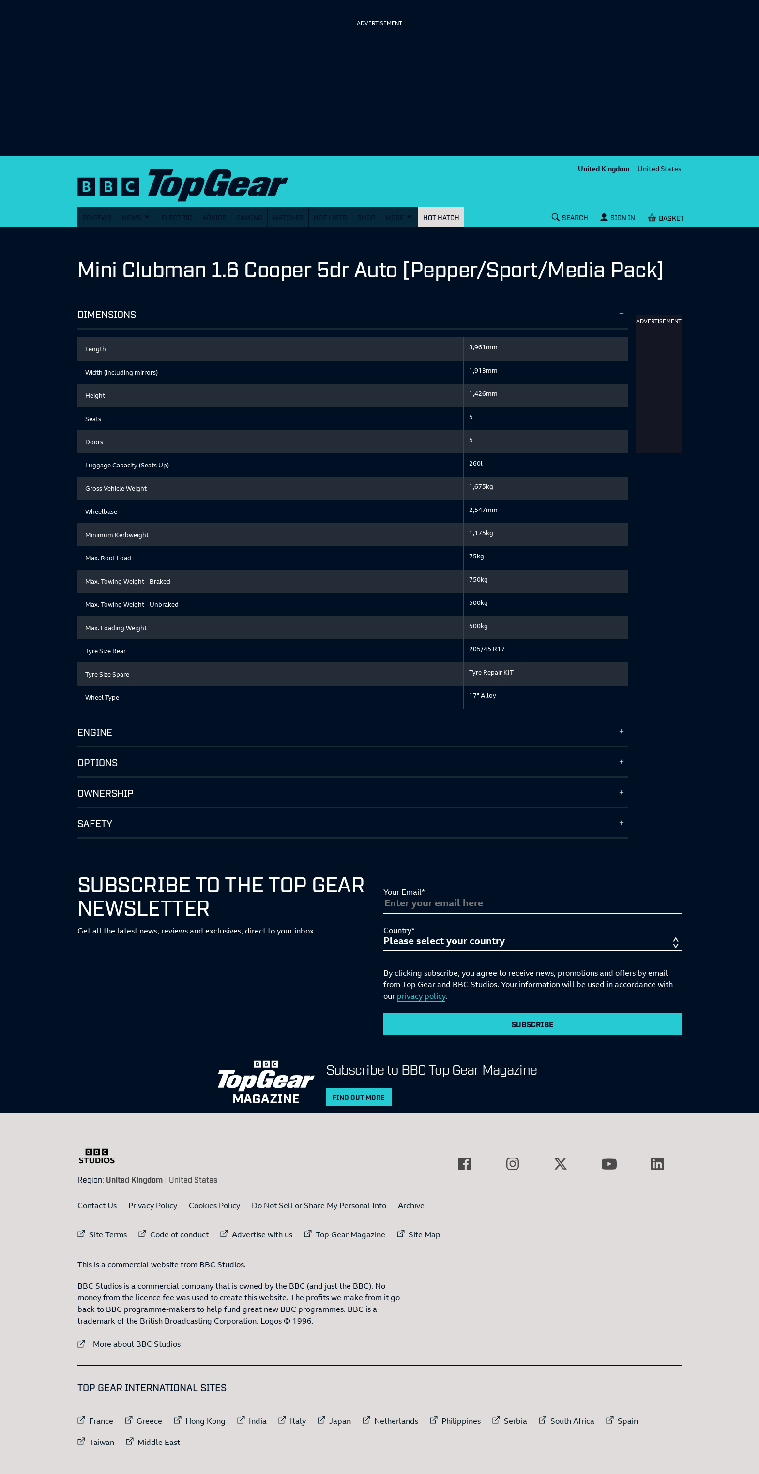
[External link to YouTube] (608, 1163)
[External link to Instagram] (512, 1163)
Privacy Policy (152, 1205)
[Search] (570, 217)
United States (660, 168)
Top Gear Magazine (350, 1234)
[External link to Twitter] (560, 1163)
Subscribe (532, 1024)
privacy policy (421, 996)
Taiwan (101, 1442)
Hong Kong (205, 1421)
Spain (628, 1421)
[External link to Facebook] (464, 1163)
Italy (298, 1421)
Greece (149, 1421)
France (101, 1421)
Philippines (461, 1421)
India (258, 1421)
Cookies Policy (214, 1205)
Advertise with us (262, 1234)
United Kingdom (604, 168)
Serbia (515, 1421)
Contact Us (97, 1205)
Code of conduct (179, 1234)
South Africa (572, 1421)
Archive (411, 1205)
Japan (340, 1421)
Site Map (424, 1234)
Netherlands (396, 1421)
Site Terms (108, 1234)
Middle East (158, 1442)
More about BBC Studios (129, 1343)
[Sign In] (617, 217)
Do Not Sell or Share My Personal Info (319, 1205)
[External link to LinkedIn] (657, 1163)
